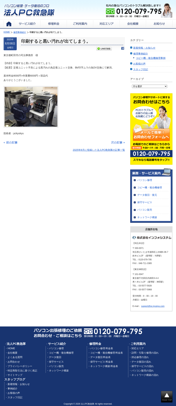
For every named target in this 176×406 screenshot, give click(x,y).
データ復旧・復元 (147, 194)
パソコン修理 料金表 (101, 348)
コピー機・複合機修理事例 (150, 58)
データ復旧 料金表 (100, 357)
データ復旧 (55, 357)
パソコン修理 (144, 180)
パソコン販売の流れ (142, 370)
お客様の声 (139, 63)
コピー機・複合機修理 (149, 187)
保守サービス (144, 202)
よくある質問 (15, 357)
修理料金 (95, 344)
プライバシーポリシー (20, 366)
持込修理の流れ (140, 357)
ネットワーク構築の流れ (145, 375)
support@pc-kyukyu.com (152, 306)
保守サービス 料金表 (101, 361)
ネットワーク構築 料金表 (104, 366)
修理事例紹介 (140, 53)
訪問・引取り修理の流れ (145, 352)
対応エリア (137, 348)
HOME (11, 348)
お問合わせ (14, 361)
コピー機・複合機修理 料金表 (106, 352)
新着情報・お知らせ (144, 47)
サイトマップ (15, 375)
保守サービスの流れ (142, 366)
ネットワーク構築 (147, 217)
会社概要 (12, 352)
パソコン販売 (144, 209)
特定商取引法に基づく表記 (22, 370)
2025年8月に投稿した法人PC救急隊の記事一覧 (99, 150)
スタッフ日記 (140, 69)
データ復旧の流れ (141, 361)
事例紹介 (12, 388)
